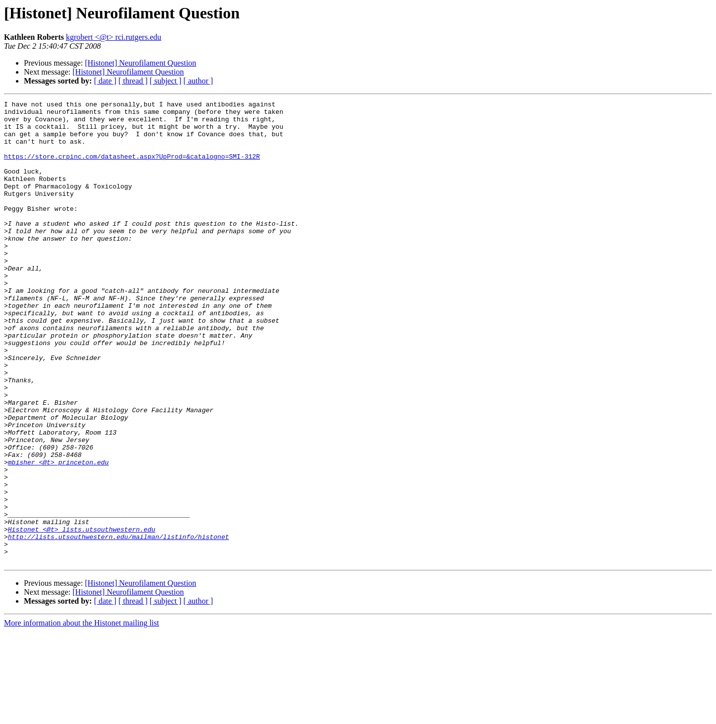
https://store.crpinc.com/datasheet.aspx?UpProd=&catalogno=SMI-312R (132, 168)
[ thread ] (133, 81)
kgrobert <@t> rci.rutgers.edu (113, 37)
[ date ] (105, 81)
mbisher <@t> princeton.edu (58, 535)
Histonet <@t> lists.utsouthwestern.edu (81, 615)
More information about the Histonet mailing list (81, 715)
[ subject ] (165, 81)
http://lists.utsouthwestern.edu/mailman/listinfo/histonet (118, 624)
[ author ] (198, 81)
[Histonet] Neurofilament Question (140, 63)
